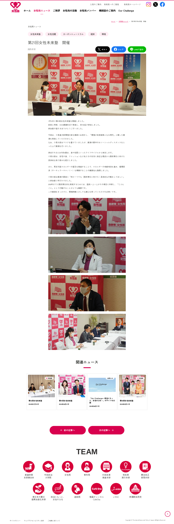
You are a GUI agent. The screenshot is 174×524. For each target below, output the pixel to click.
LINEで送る (137, 49)
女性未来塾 (35, 34)
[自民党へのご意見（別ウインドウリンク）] (112, 4)
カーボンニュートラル (73, 34)
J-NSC (116, 490)
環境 (104, 34)
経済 (93, 34)
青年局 (87, 468)
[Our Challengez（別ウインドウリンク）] (127, 11)
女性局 (67, 468)
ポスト (102, 49)
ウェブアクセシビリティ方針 (34, 520)
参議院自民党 (135, 490)
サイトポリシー (15, 520)
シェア (119, 49)
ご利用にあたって (54, 520)
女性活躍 (52, 34)
